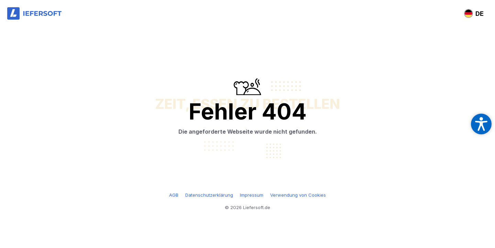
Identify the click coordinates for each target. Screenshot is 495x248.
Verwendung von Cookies (298, 195)
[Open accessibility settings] (481, 124)
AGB (173, 195)
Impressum (251, 195)
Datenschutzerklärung (209, 195)
